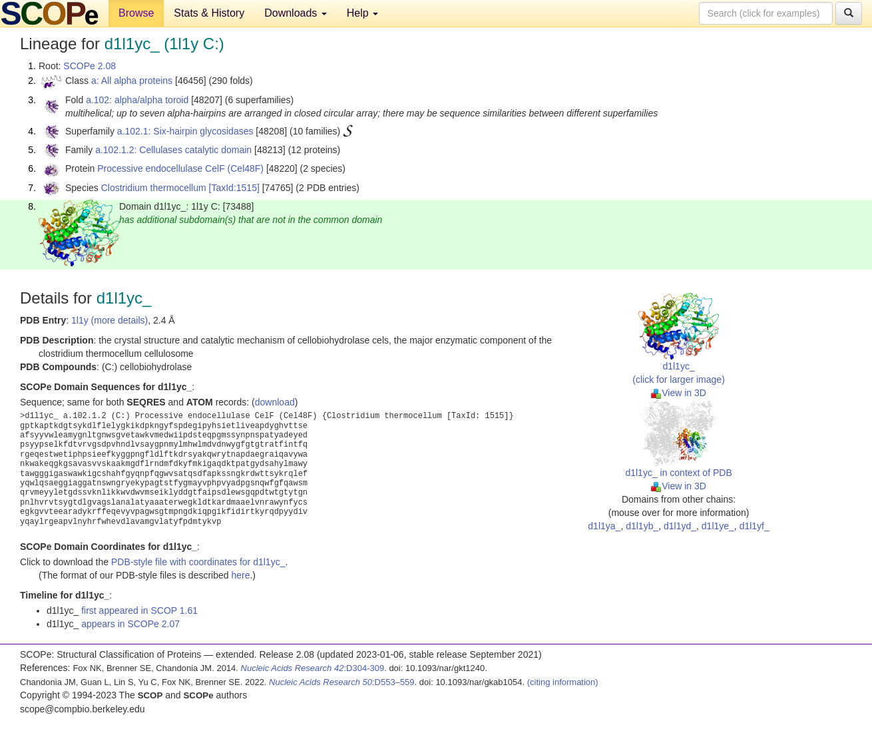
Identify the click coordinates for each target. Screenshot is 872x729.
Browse (136, 13)
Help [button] (362, 13)
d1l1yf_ (754, 526)
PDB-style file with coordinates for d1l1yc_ (198, 562)
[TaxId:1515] (234, 187)
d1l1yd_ (680, 526)
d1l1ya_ (604, 526)
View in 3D (678, 392)
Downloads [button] (295, 13)
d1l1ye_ (718, 526)
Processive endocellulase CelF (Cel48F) (180, 168)
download (275, 402)
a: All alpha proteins (131, 80)
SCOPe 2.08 (89, 66)
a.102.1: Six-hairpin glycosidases (185, 131)
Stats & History (209, 13)
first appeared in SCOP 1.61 (139, 610)
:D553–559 (342, 682)
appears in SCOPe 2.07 (130, 623)
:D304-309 (313, 668)
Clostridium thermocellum (153, 187)
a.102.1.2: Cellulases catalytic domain (173, 149)
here (240, 575)
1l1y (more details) (109, 320)
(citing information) (562, 682)
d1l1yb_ (642, 526)
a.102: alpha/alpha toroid (137, 100)
